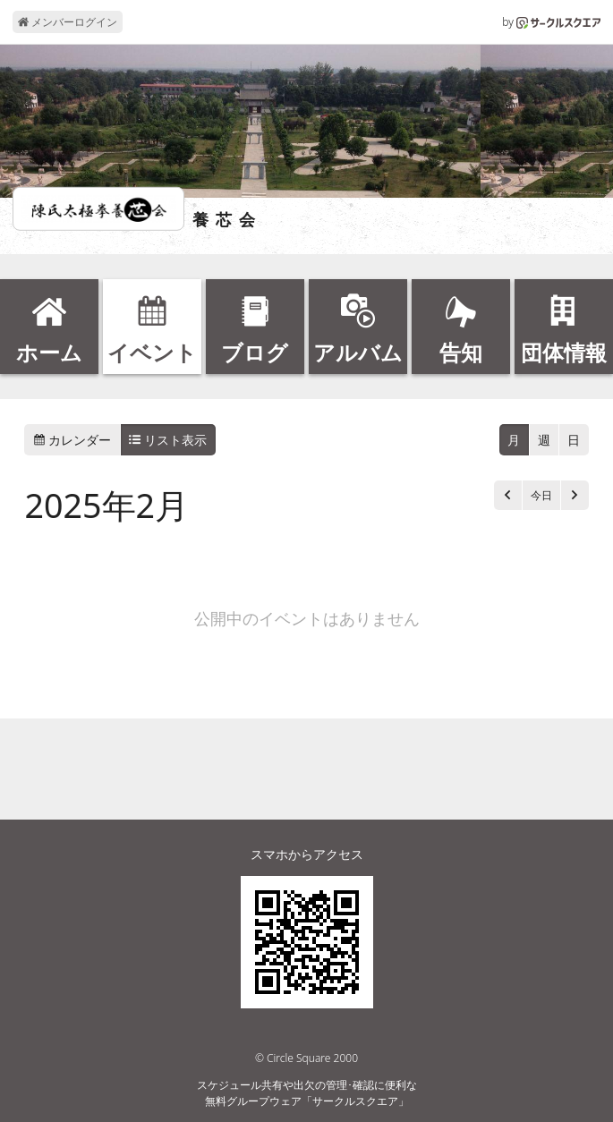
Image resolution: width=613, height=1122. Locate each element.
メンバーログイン (67, 22)
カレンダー (72, 439)
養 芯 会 (224, 220)
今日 (541, 495)
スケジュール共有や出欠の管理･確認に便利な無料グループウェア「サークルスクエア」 (307, 1093)
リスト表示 (168, 439)
